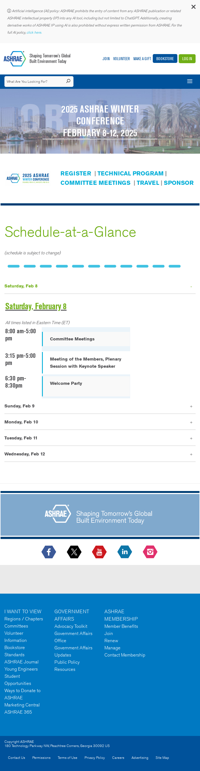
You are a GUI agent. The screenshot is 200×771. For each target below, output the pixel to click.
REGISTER (75, 173)
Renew (111, 640)
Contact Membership (124, 655)
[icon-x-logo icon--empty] (75, 552)
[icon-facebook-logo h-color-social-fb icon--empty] (49, 552)
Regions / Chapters (23, 618)
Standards (14, 654)
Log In (187, 58)
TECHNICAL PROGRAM (131, 173)
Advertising (139, 757)
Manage (112, 647)
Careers (118, 757)
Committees (16, 626)
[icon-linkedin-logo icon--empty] (125, 552)
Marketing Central (22, 705)
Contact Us (16, 757)
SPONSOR (179, 182)
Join (106, 58)
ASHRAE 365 (18, 712)
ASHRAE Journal (21, 662)
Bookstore (165, 58)
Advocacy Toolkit (70, 626)
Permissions (41, 757)
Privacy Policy (95, 757)
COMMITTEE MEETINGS (95, 182)
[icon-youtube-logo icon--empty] (100, 552)
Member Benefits (121, 626)
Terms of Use (67, 757)
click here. (35, 32)
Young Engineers (21, 669)
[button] (193, 8)
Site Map (162, 757)
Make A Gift (142, 58)
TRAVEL (148, 182)
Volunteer (121, 58)
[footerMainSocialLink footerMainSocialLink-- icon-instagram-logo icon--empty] (151, 552)
